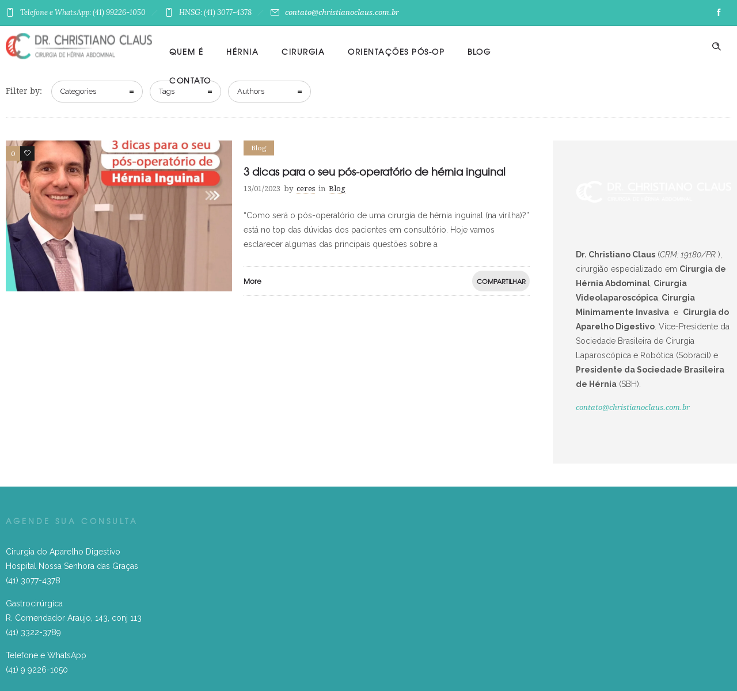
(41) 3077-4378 (33, 580)
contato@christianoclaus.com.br (335, 12)
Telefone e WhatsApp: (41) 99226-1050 (84, 12)
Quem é (186, 52)
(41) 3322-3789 (33, 632)
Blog (479, 52)
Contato (190, 80)
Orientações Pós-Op (396, 52)
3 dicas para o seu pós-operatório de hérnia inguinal (375, 171)
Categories (78, 91)
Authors (250, 91)
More (252, 281)
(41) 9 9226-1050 (37, 669)
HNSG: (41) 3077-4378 (217, 12)
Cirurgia (303, 52)
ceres (306, 188)
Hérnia (242, 52)
